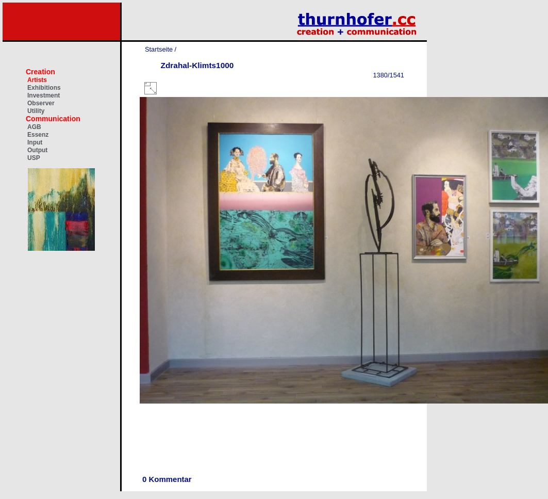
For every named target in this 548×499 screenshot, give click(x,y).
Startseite (159, 49)
